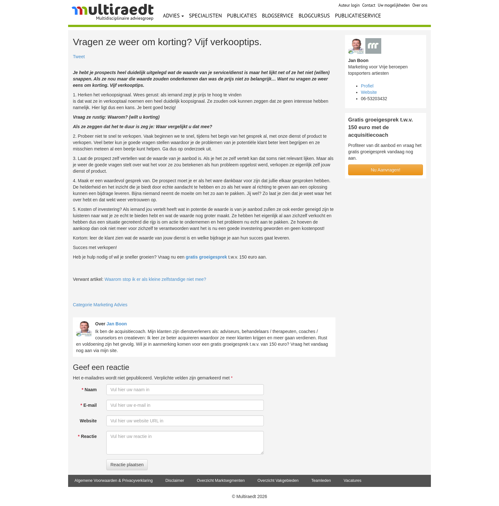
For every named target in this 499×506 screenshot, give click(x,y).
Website (88, 420)
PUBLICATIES (242, 15)
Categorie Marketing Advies (100, 304)
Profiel (367, 85)
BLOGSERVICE (277, 15)
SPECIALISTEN (205, 15)
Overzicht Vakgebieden (278, 480)
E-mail (89, 405)
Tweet (79, 56)
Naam (89, 389)
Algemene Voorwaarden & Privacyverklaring (113, 480)
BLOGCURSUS (314, 15)
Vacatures (353, 480)
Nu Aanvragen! (385, 169)
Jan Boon (117, 323)
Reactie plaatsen (127, 464)
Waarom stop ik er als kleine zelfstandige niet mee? (155, 279)
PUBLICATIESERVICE (358, 15)
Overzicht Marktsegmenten (220, 480)
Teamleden (321, 480)
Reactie (87, 436)
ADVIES (173, 15)
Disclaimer (174, 480)
